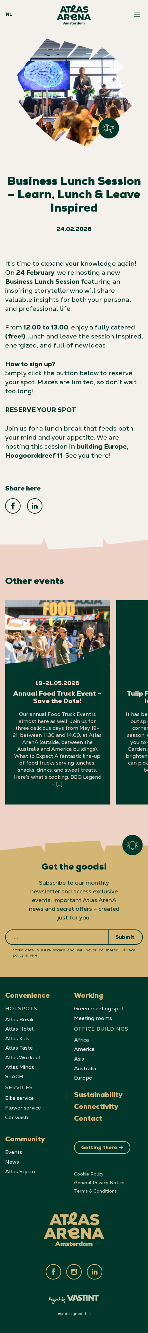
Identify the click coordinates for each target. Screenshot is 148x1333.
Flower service (23, 1107)
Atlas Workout (23, 1057)
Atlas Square (21, 1171)
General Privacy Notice (99, 1182)
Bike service (19, 1098)
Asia (79, 1058)
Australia (85, 1068)
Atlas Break (19, 1019)
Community (25, 1140)
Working (88, 996)
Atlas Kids (17, 1038)
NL (9, 15)
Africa (81, 1039)
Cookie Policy (89, 1174)
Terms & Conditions (95, 1191)
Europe (83, 1077)
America (84, 1049)
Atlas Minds (19, 1067)
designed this (74, 1313)
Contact (88, 1119)
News (12, 1161)
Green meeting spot (99, 1008)
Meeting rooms (93, 1018)
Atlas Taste (19, 1047)
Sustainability (98, 1095)
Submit (125, 937)
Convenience (27, 996)
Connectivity (96, 1107)
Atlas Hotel (19, 1028)
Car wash (16, 1117)
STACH (14, 1076)
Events (13, 1152)
